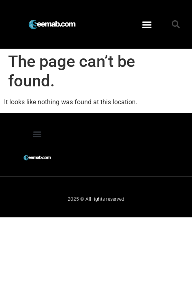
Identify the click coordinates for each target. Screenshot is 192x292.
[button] (147, 24)
